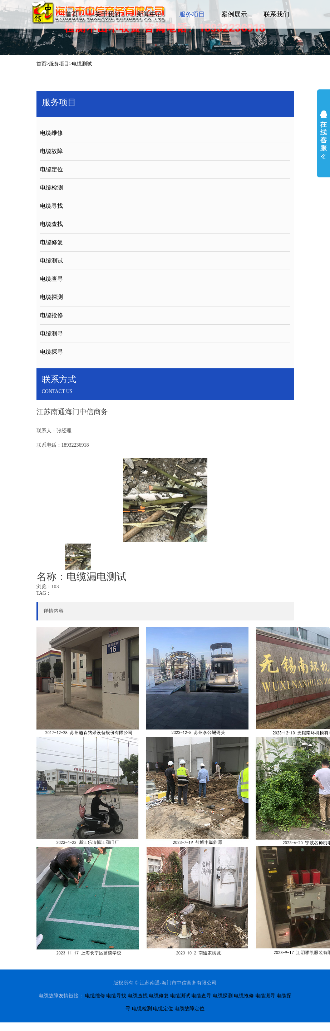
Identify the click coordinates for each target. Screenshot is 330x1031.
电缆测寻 (51, 333)
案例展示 (234, 14)
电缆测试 (82, 64)
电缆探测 (51, 297)
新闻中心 (150, 14)
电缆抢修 (51, 315)
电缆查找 (51, 224)
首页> (42, 64)
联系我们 (276, 14)
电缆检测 (51, 188)
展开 (323, 135)
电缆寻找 (51, 206)
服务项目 (192, 14)
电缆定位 (51, 169)
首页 (71, 14)
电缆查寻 (51, 279)
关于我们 (107, 14)
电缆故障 (51, 151)
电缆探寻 (51, 352)
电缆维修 (51, 133)
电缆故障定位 (189, 1008)
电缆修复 (51, 242)
